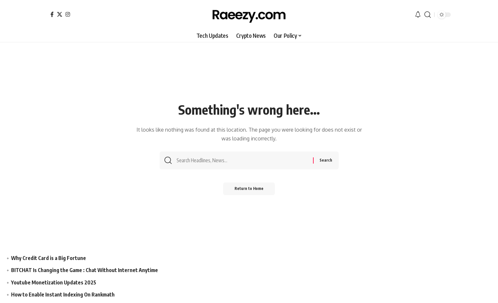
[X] (59, 14)
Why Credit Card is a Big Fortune (48, 258)
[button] (427, 14)
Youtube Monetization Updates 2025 (53, 282)
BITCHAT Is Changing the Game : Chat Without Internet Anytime (85, 270)
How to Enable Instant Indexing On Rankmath (63, 294)
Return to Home (249, 190)
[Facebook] (52, 14)
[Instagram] (68, 14)
